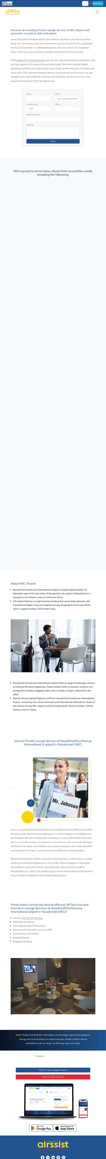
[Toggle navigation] (97, 11)
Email (57, 94)
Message (30, 125)
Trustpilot (39, 1056)
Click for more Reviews (53, 1077)
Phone (57, 104)
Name (28, 94)
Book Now (97, 3)
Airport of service (33, 114)
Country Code (31, 104)
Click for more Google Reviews (53, 1070)
